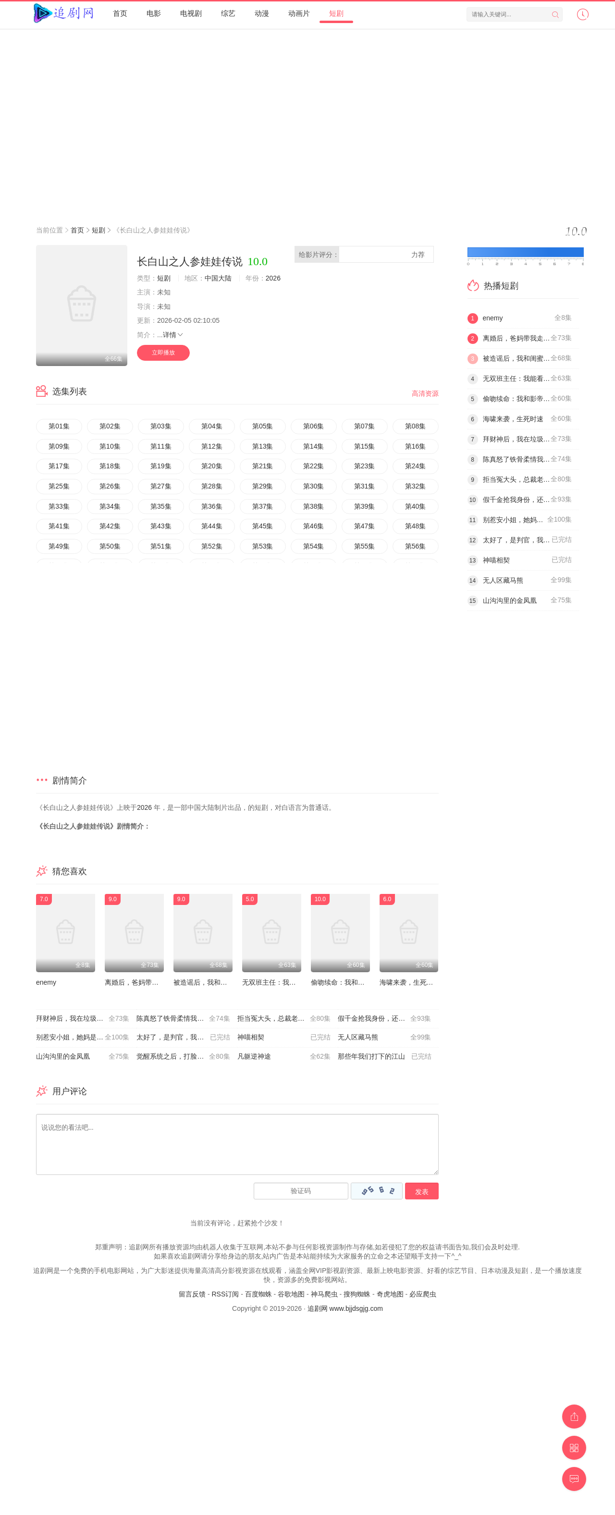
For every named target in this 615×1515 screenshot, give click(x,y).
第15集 (364, 446)
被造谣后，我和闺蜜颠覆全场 (217, 982)
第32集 (415, 486)
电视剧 (191, 13)
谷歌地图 (291, 1294)
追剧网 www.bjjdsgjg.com (345, 1308)
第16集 (415, 446)
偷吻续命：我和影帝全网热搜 (354, 982)
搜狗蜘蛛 (357, 1294)
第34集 (110, 506)
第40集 (415, 506)
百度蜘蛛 (258, 1294)
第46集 (313, 526)
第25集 (59, 486)
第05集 (262, 426)
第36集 (211, 506)
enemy (46, 982)
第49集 (59, 546)
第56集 (415, 546)
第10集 (110, 446)
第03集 (161, 426)
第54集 (313, 546)
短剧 (336, 13)
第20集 (211, 466)
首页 (120, 13)
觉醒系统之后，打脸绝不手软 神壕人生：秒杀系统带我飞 (186, 1057)
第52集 (211, 546)
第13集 (262, 446)
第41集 (59, 526)
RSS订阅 (225, 1294)
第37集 (262, 506)
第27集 (161, 486)
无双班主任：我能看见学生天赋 (289, 982)
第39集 (364, 506)
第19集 (161, 466)
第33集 (59, 506)
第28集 (211, 486)
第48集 (415, 526)
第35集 (161, 506)
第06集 (313, 426)
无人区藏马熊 (384, 1037)
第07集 (364, 426)
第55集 (364, 546)
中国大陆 (218, 278)
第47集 (364, 526)
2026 (273, 278)
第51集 (161, 546)
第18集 (110, 466)
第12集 (211, 446)
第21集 (262, 466)
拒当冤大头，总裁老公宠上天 (284, 1019)
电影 (154, 13)
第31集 (364, 486)
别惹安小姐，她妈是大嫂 (82, 1037)
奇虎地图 (390, 1294)
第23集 (364, 466)
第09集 (59, 446)
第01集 (59, 426)
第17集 (59, 466)
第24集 (415, 466)
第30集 (313, 486)
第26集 (110, 486)
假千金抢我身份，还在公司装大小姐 (388, 1019)
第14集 (313, 446)
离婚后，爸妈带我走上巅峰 (145, 982)
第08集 (415, 426)
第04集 (211, 426)
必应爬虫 (422, 1294)
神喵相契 (284, 1037)
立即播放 (163, 352)
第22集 (313, 466)
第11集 (161, 446)
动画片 (299, 13)
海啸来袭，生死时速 (410, 982)
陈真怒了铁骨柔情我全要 (183, 1019)
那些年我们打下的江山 (384, 1057)
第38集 (313, 506)
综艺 (228, 13)
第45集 (262, 526)
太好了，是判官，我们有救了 (183, 1037)
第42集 (110, 526)
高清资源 (425, 393)
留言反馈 (192, 1294)
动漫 (262, 13)
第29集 (262, 486)
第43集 (161, 526)
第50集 (110, 546)
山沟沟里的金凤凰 (82, 1057)
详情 (173, 335)
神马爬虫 (324, 1294)
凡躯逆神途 (284, 1057)
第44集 (211, 526)
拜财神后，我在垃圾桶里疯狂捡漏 (86, 1019)
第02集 (110, 426)
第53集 (262, 546)
